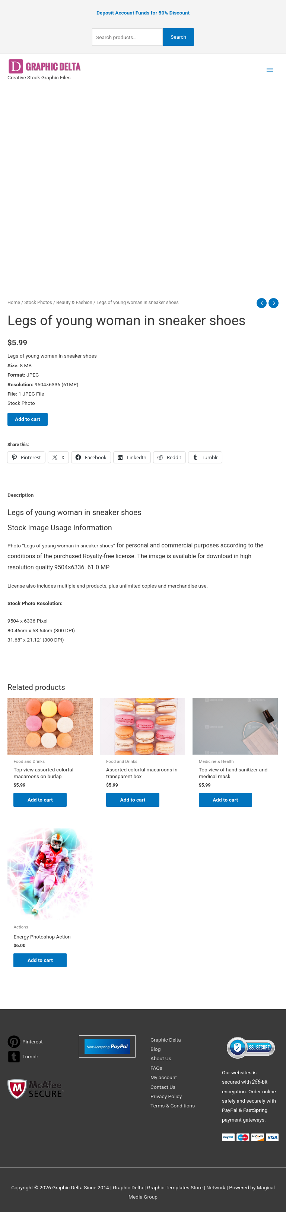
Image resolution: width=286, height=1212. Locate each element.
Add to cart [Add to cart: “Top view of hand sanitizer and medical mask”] (226, 800)
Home (13, 302)
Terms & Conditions (172, 1106)
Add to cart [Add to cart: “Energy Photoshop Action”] (41, 960)
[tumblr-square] (22, 1056)
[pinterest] (25, 1041)
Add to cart (27, 419)
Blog (155, 1049)
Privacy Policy (166, 1096)
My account (163, 1078)
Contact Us (162, 1087)
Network (215, 1187)
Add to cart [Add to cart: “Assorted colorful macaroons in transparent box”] (133, 800)
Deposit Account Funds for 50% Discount (143, 13)
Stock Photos (38, 302)
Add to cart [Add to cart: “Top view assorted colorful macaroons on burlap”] (41, 800)
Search (178, 36)
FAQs (156, 1068)
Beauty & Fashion (74, 302)
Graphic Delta (165, 1040)
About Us (160, 1059)
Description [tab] (20, 495)
